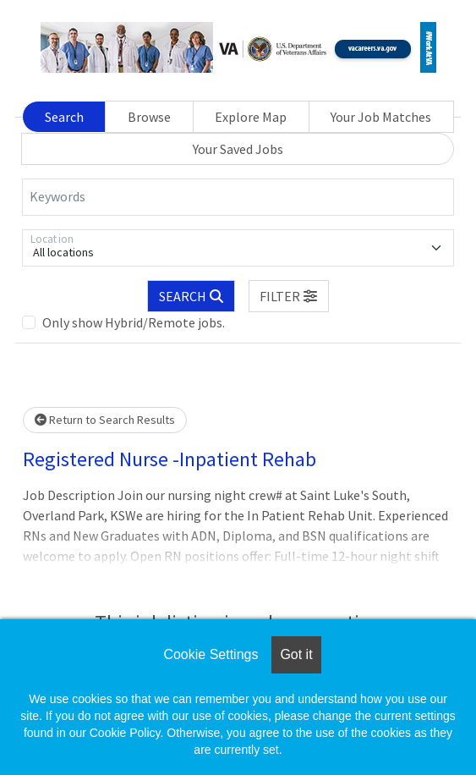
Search (64, 116)
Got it (296, 654)
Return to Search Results (105, 419)
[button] (289, 296)
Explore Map (251, 116)
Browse (149, 116)
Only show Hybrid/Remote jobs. (133, 322)
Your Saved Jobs (238, 148)
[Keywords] (238, 197)
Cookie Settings (210, 654)
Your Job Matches (381, 116)
